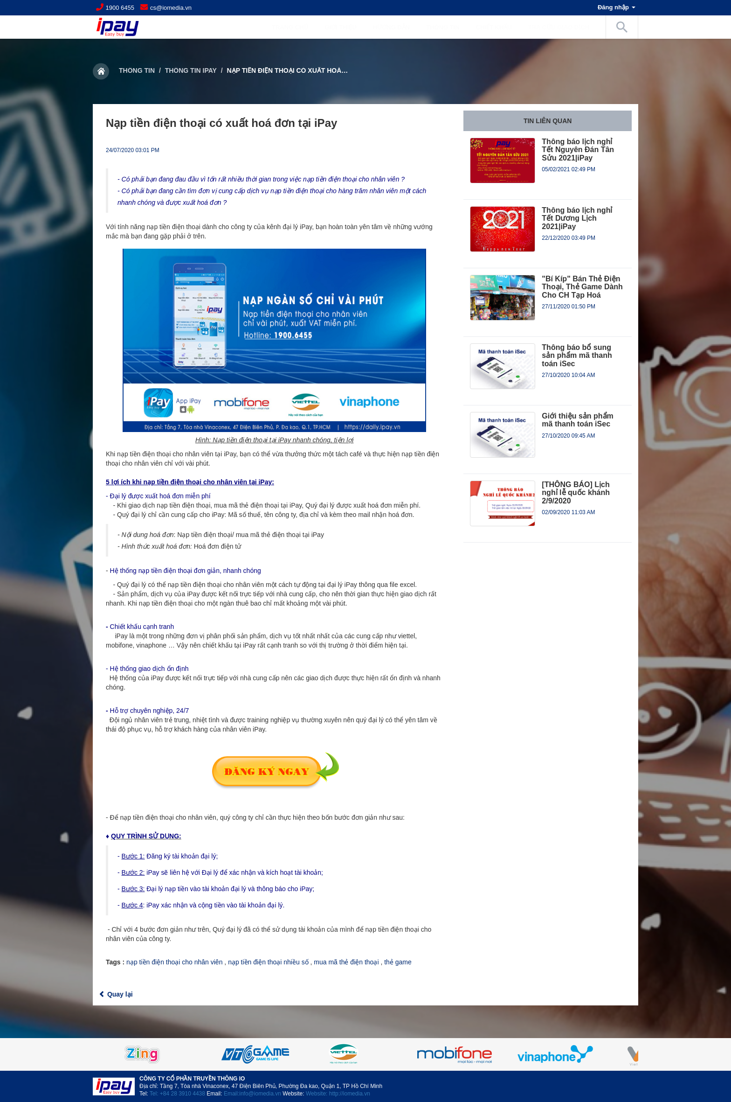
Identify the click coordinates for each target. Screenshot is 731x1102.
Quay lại (116, 994)
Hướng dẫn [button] (396, 27)
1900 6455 (120, 7)
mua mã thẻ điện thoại (346, 962)
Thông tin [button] (447, 27)
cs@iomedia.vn (171, 7)
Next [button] (615, 1054)
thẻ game (398, 962)
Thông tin (137, 70)
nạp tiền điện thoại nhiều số (268, 962)
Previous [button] (116, 1054)
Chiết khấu (494, 27)
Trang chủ (290, 27)
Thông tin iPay (191, 70)
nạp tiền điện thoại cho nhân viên (174, 962)
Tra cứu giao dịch (558, 27)
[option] (365, 1054)
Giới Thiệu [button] (345, 27)
